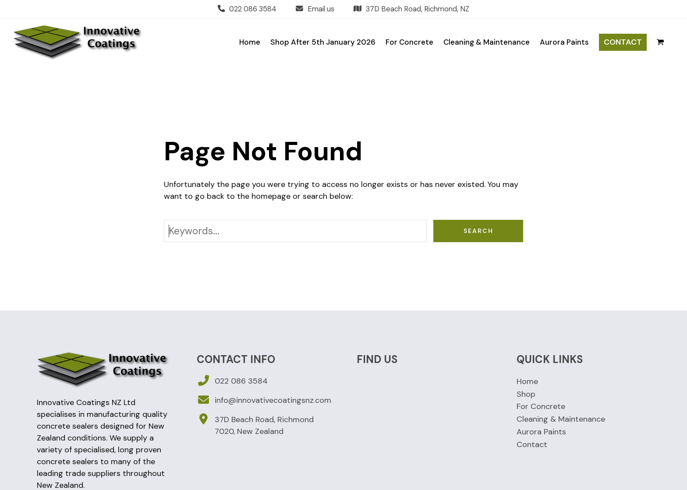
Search (478, 231)
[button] (660, 42)
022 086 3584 (252, 9)
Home (527, 381)
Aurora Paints (541, 432)
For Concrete (541, 406)
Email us (321, 9)
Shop (526, 394)
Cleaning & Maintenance (561, 419)
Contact (532, 444)
